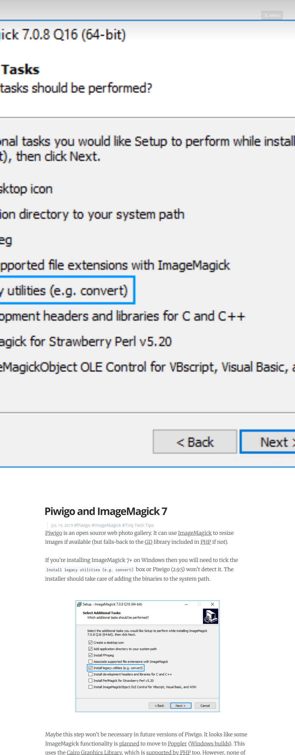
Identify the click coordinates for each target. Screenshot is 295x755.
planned (129, 743)
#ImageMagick (106, 525)
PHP (206, 542)
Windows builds (209, 743)
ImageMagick (195, 533)
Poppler (177, 743)
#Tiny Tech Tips (138, 525)
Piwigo (53, 533)
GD (148, 542)
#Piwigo (82, 525)
